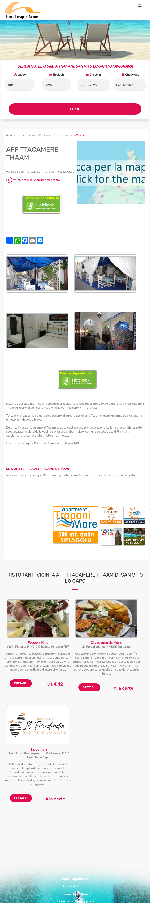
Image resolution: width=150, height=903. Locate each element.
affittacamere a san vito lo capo (55, 135)
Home (9, 135)
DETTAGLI (21, 683)
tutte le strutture (25, 135)
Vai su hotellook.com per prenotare (36, 180)
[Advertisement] (29, 527)
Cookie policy (64, 901)
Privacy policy (84, 901)
